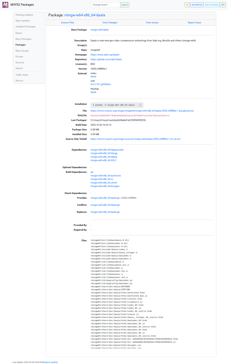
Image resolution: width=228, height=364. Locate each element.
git (92, 172)
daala (93, 76)
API (222, 5)
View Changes (109, 22)
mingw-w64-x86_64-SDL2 (103, 160)
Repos (19, 33)
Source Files (67, 22)
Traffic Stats (22, 74)
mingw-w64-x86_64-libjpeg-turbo (107, 149)
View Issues (152, 22)
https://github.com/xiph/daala (106, 59)
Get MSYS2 (197, 5)
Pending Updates (24, 14)
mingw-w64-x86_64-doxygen (105, 186)
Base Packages (23, 39)
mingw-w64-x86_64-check (104, 182)
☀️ (187, 5)
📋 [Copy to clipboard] (140, 105)
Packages (21, 44)
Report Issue (194, 22)
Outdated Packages (26, 26)
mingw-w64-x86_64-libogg (104, 153)
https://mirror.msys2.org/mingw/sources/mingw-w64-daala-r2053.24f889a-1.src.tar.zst (135, 139)
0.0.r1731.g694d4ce (101, 84)
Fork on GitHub (211, 5)
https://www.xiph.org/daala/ (105, 54)
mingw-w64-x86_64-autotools (106, 175)
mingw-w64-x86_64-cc (102, 179)
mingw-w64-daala (100, 29)
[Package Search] (106, 5)
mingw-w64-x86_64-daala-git (105, 197)
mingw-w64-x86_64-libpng (104, 156)
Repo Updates (23, 20)
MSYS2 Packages (18, 5)
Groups (19, 56)
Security (20, 62)
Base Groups (22, 50)
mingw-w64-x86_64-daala (84, 15)
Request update (50, 362)
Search (125, 5)
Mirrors (19, 80)
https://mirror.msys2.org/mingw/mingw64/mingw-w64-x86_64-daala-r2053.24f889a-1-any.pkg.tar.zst (142, 110)
